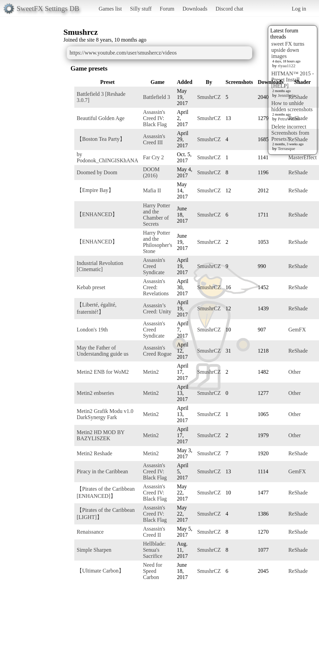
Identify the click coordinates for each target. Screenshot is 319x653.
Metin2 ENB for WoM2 (103, 372)
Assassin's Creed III (154, 139)
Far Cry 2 (153, 157)
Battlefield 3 (156, 97)
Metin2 (150, 372)
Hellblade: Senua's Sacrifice (154, 550)
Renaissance (90, 532)
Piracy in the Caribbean (102, 471)
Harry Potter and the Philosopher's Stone (157, 242)
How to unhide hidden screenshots (292, 106)
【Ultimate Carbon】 (100, 571)
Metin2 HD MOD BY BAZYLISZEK (100, 435)
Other (294, 372)
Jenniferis (286, 95)
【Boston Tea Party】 (101, 139)
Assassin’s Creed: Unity (157, 308)
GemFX (297, 329)
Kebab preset (91, 287)
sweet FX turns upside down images (287, 50)
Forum (167, 9)
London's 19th (92, 329)
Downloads (194, 9)
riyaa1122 (286, 65)
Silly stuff (141, 9)
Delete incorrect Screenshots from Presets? (290, 133)
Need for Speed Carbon (152, 571)
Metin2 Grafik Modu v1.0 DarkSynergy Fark (105, 414)
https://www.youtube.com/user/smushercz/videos (123, 53)
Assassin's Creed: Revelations (156, 287)
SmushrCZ (209, 97)
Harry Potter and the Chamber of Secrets (156, 215)
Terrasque (286, 148)
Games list (110, 9)
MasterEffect (302, 157)
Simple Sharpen (94, 550)
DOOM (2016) (151, 172)
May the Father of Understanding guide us (102, 351)
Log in (299, 9)
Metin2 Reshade (94, 453)
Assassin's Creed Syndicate (154, 266)
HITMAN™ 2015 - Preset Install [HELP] (292, 80)
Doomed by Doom (97, 172)
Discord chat (229, 9)
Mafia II (152, 190)
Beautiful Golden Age (100, 118)
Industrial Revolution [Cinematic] (100, 266)
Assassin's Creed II (154, 532)
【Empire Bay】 (95, 190)
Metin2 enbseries (95, 393)
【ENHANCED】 (97, 214)
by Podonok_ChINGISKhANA (107, 157)
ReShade (298, 97)
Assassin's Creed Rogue (157, 351)
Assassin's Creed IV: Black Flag (155, 118)
